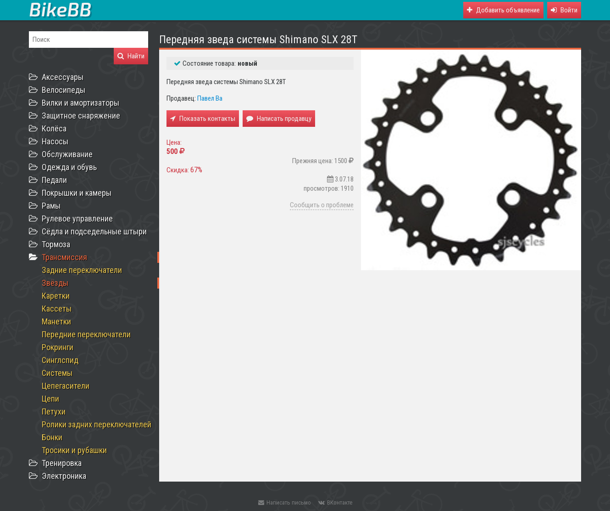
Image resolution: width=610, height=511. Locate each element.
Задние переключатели (82, 270)
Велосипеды (63, 90)
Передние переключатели (86, 334)
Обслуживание (67, 154)
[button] (564, 10)
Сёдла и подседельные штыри (94, 231)
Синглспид (60, 360)
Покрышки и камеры (76, 193)
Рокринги (57, 347)
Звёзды (55, 283)
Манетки (56, 321)
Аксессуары (62, 77)
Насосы (55, 141)
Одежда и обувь (69, 167)
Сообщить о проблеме (322, 205)
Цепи (50, 398)
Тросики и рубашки (74, 450)
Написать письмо (284, 502)
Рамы (51, 205)
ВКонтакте (335, 502)
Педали (54, 180)
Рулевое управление (77, 218)
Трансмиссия (64, 257)
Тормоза (56, 244)
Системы (57, 373)
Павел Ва (209, 98)
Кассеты (57, 308)
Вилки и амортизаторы (80, 103)
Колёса (54, 128)
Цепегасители (65, 386)
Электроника (64, 476)
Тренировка (62, 463)
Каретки (56, 296)
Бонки (52, 437)
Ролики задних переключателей (96, 424)
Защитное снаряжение (81, 115)
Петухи (54, 411)
